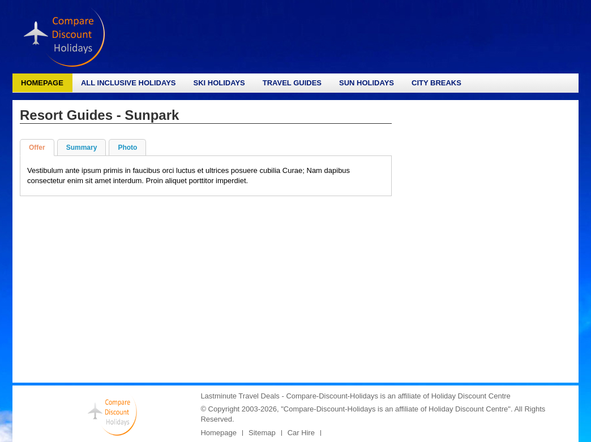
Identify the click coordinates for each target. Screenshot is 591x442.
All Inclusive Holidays (128, 83)
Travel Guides (292, 83)
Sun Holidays (366, 83)
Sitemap (262, 432)
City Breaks (436, 83)
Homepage (42, 83)
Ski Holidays (219, 83)
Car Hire (301, 432)
